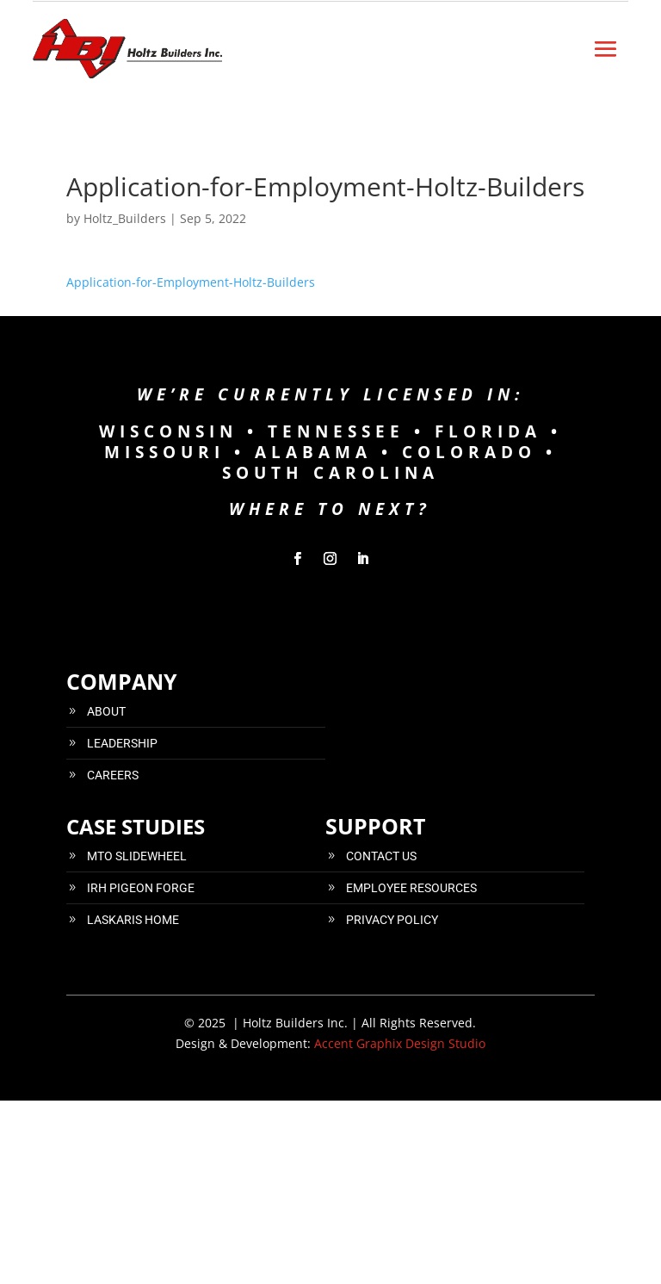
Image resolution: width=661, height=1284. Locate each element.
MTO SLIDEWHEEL (137, 856)
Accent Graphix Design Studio (399, 1043)
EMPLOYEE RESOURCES (411, 888)
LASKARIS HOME (133, 920)
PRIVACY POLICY (392, 920)
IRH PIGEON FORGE (141, 888)
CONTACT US (381, 856)
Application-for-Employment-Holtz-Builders (190, 282)
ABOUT (106, 711)
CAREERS (113, 775)
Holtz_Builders (124, 218)
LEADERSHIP (122, 743)
